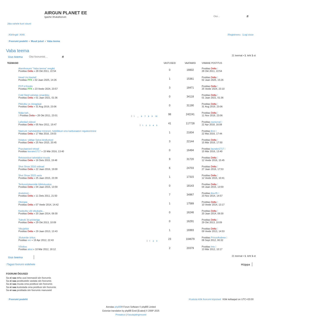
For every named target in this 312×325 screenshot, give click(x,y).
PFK (30, 80)
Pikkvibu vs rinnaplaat (29, 104)
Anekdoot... (24, 193)
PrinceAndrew (218, 237)
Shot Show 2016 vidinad (31, 166)
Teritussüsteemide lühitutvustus (35, 184)
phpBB (118, 307)
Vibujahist (23, 228)
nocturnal (216, 122)
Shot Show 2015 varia (30, 175)
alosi (30, 249)
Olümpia (22, 202)
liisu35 (214, 193)
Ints (213, 246)
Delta (30, 71)
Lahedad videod (26, 122)
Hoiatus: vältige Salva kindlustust (35, 140)
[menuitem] (22, 34)
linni (213, 131)
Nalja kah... (24, 113)
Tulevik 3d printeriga (29, 219)
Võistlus (22, 246)
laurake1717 (34, 151)
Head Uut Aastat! (27, 77)
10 (156, 116)
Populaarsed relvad (28, 148)
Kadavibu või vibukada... (31, 211)
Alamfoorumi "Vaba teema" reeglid (36, 68)
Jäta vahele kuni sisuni (19, 23)
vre (29, 240)
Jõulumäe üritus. (27, 237)
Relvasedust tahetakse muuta (34, 157)
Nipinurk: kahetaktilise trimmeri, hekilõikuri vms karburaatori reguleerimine (57, 131)
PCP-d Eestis (25, 86)
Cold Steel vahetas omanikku (33, 95)
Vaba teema (17, 50)
